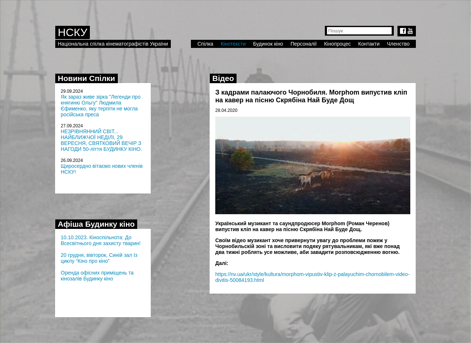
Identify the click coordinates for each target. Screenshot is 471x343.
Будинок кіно (268, 44)
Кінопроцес (337, 44)
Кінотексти (233, 44)
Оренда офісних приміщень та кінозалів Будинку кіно (97, 276)
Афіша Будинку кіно (96, 224)
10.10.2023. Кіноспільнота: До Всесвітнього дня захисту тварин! (101, 240)
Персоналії (303, 44)
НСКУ (72, 32)
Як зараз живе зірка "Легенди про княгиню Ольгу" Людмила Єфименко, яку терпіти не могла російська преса (101, 105)
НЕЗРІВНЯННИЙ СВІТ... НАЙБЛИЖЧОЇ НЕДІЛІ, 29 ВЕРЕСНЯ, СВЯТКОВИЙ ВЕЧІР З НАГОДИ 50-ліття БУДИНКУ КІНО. (101, 140)
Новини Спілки (86, 78)
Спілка (205, 44)
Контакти (368, 44)
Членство (398, 44)
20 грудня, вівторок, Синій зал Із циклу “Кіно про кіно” (99, 258)
